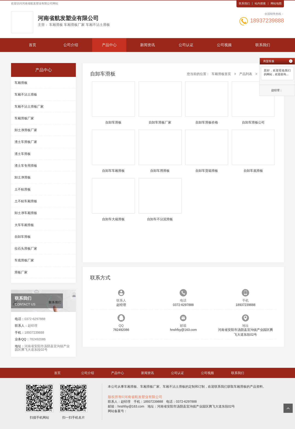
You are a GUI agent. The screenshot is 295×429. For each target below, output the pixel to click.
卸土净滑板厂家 (26, 130)
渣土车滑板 (23, 154)
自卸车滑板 (23, 237)
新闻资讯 (147, 45)
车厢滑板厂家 (24, 118)
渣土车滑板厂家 (26, 142)
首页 (32, 45)
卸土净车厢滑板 (26, 213)
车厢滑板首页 (221, 74)
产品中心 (109, 45)
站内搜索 (260, 3)
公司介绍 (70, 45)
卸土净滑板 (23, 177)
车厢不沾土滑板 (26, 94)
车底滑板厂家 (24, 260)
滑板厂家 (21, 272)
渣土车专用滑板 (26, 165)
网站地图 (276, 3)
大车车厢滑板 (24, 225)
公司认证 (186, 45)
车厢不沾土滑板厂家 (29, 106)
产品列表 (245, 74)
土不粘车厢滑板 (26, 201)
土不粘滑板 (23, 189)
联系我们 (244, 3)
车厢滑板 (21, 83)
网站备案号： (117, 411)
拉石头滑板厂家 (26, 248)
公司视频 (224, 45)
